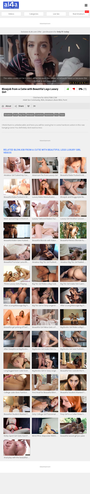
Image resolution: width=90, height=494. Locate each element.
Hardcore (49, 114)
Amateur (8, 114)
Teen (62, 114)
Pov (56, 114)
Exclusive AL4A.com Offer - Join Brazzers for (45, 32)
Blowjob (30, 114)
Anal (15, 114)
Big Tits (22, 114)
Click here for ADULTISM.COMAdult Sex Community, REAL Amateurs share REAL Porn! (45, 98)
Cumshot (39, 114)
